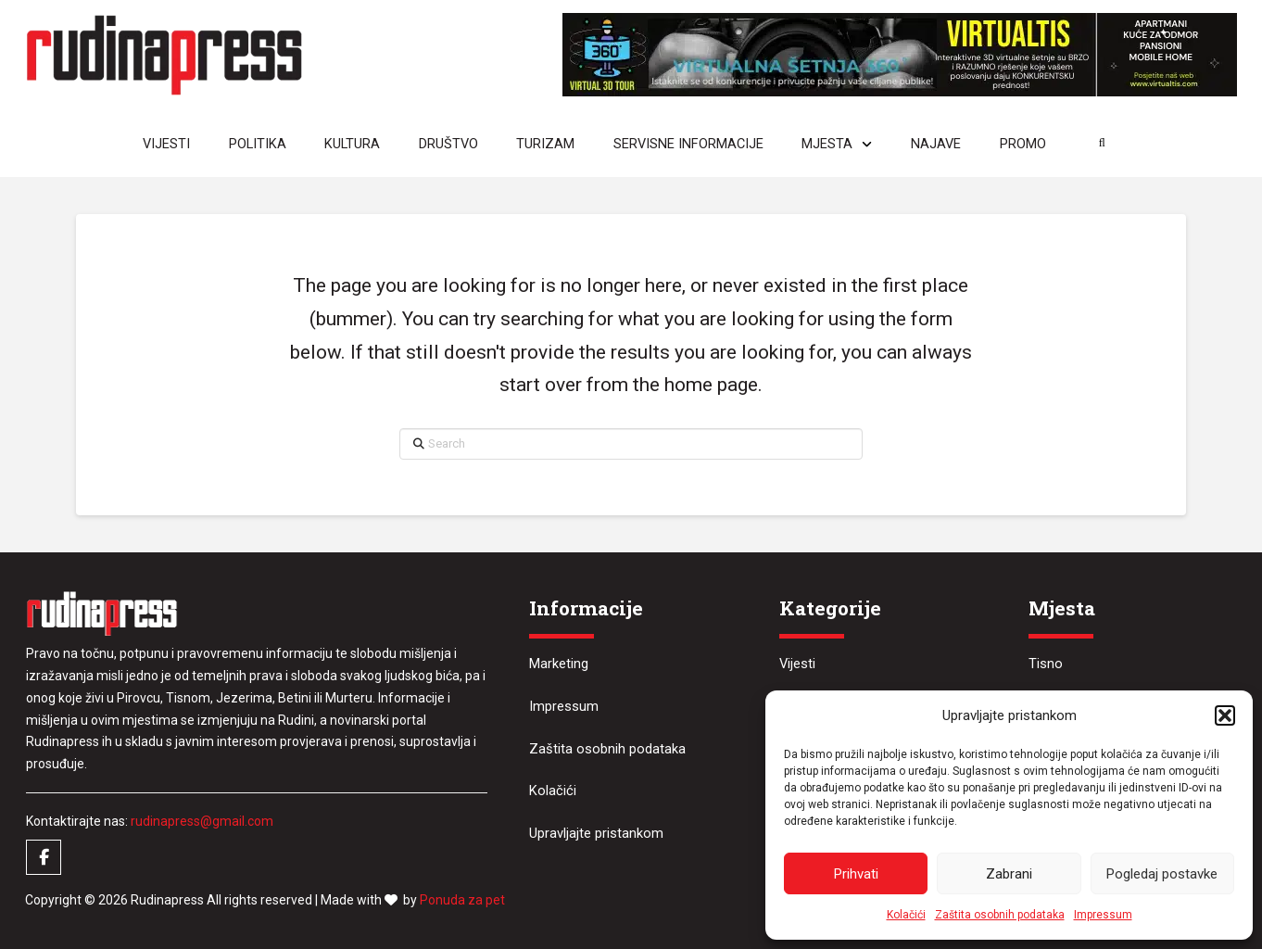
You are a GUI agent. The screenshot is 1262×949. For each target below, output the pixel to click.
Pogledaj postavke (1162, 874)
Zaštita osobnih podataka (1000, 914)
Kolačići (906, 914)
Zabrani (1009, 874)
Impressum (1103, 914)
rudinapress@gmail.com (202, 821)
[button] (1225, 715)
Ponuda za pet (462, 899)
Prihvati (856, 874)
